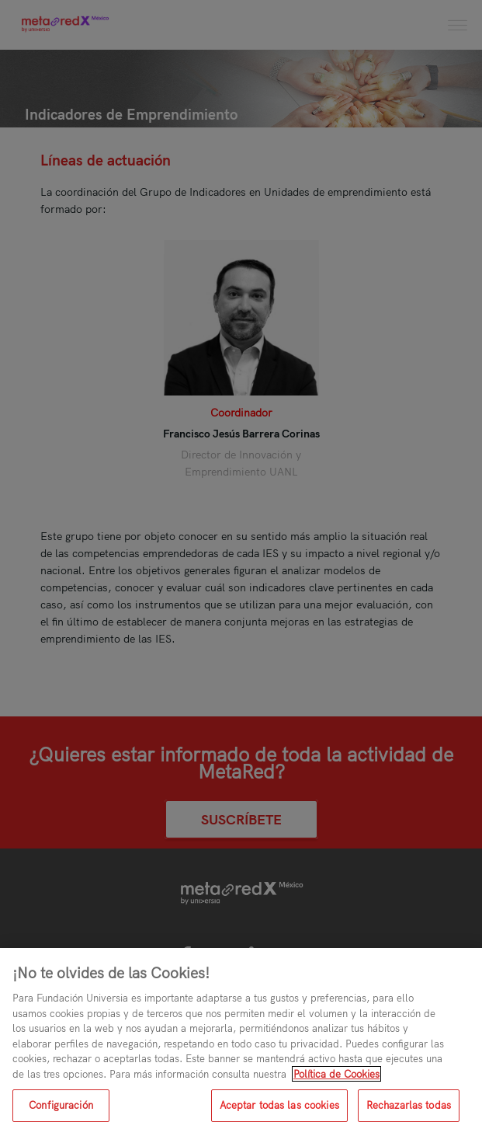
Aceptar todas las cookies (279, 1105)
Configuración (61, 1105)
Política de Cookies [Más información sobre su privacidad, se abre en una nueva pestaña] (336, 1074)
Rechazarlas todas (408, 1105)
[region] (241, 1042)
